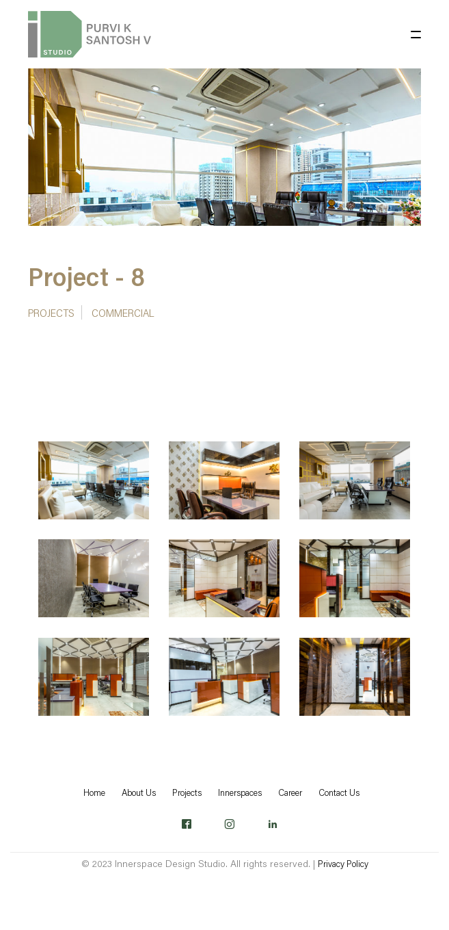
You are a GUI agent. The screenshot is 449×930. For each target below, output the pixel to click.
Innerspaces (240, 792)
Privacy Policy (343, 863)
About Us (139, 792)
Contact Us (338, 792)
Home (94, 792)
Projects (51, 312)
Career (290, 792)
